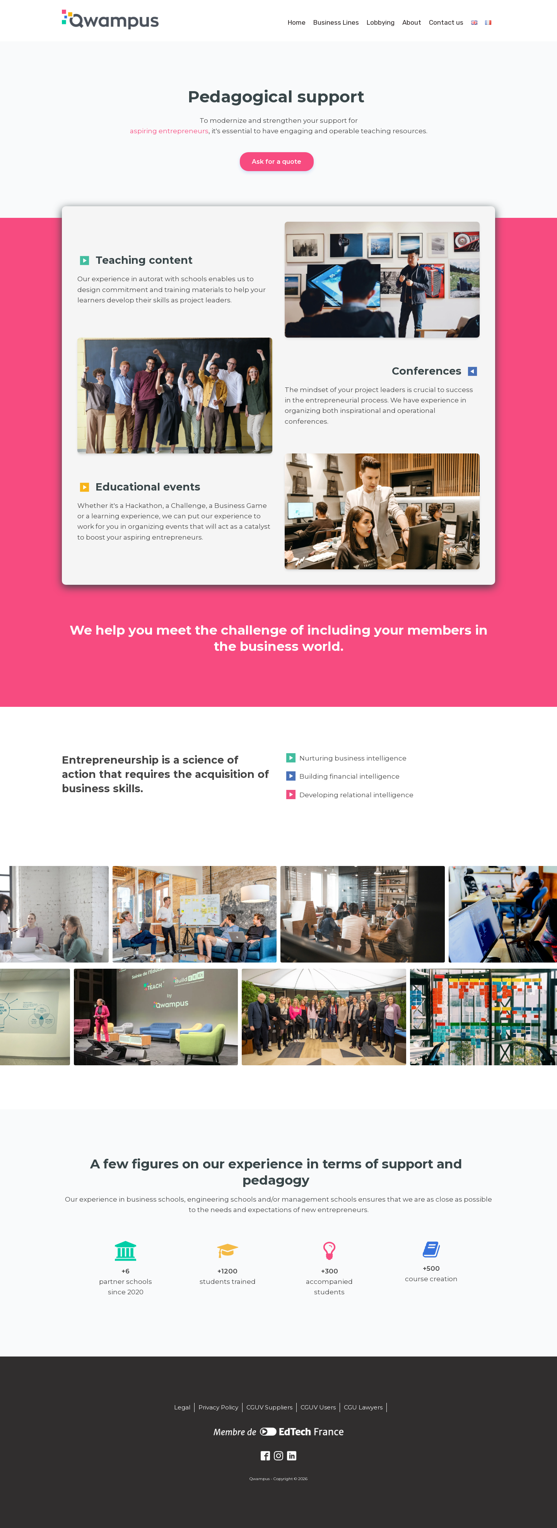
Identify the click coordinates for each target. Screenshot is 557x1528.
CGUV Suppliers (269, 1407)
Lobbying (381, 22)
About (411, 22)
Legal (182, 1407)
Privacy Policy (218, 1407)
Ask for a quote (276, 161)
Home (297, 22)
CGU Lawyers (363, 1407)
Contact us (446, 22)
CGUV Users (318, 1407)
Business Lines (336, 22)
